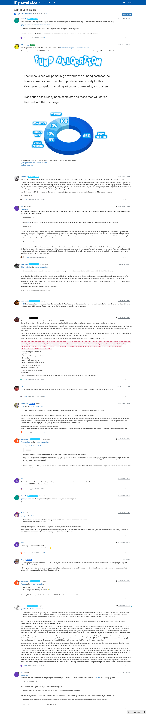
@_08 (43, 301)
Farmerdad (24, 19)
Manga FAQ (24, 164)
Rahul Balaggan (25, 45)
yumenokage (24, 403)
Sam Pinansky (25, 318)
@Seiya (29, 513)
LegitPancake (25, 301)
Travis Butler (24, 264)
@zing (23, 406)
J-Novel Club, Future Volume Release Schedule (34, 162)
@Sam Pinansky (43, 496)
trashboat (23, 606)
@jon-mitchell (25, 267)
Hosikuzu (23, 513)
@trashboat (27, 672)
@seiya (23, 516)
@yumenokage (45, 439)
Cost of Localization (41, 267)
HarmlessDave (25, 439)
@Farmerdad (27, 206)
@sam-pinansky (26, 499)
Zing (22, 386)
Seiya (22, 479)
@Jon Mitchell (44, 264)
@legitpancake (25, 25)
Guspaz (23, 560)
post (28, 222)
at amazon (97, 678)
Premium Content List (27, 165)
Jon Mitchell (24, 176)
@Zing (38, 403)
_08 (22, 206)
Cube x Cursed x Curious (43, 25)
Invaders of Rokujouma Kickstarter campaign (74, 48)
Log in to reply (127, 14)
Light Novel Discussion (24, 13)
